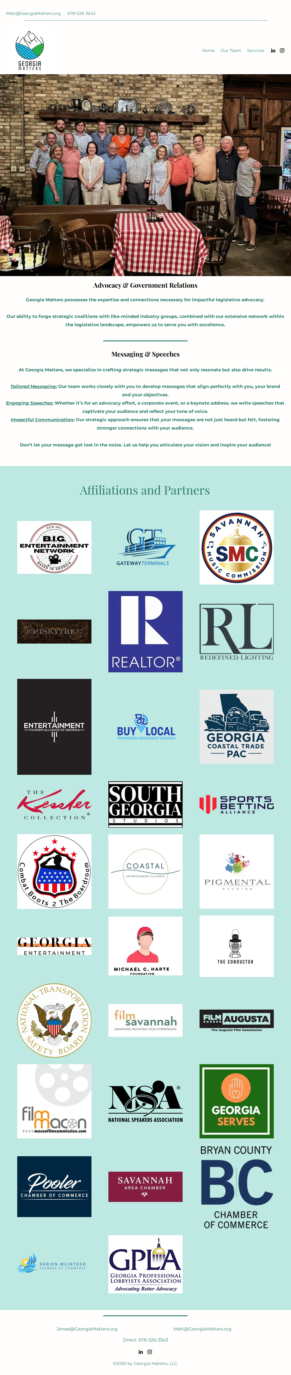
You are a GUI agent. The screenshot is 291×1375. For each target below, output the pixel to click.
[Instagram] (282, 50)
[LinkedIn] (273, 50)
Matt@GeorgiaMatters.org (33, 13)
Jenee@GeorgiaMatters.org (86, 1329)
